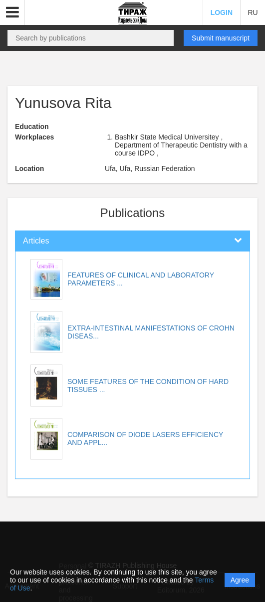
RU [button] (253, 12)
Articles (36, 240)
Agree (240, 580)
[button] (12, 12)
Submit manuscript (221, 38)
